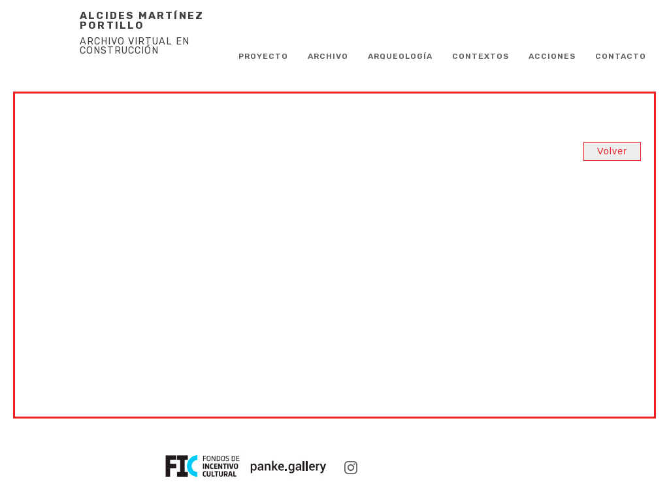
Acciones (552, 56)
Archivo (328, 56)
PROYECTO (263, 56)
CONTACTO (620, 56)
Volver (612, 151)
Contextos (480, 56)
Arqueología (400, 56)
